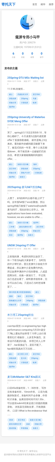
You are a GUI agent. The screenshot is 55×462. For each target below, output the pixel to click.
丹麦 (34, 99)
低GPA (35, 223)
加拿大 (22, 177)
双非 (11, 235)
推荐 (51, 4)
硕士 (11, 94)
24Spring (29, 301)
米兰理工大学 (22, 354)
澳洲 (11, 296)
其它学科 (36, 94)
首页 (34, 4)
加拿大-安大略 (22, 164)
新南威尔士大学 (15, 301)
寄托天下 (8, 4)
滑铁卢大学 (25, 173)
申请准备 (24, 428)
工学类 (11, 227)
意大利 (23, 358)
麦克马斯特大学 (25, 227)
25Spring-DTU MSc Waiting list (25, 77)
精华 (43, 4)
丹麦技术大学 (22, 94)
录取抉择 (12, 99)
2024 (11, 420)
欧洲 (34, 103)
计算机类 (24, 103)
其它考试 (21, 420)
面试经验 (12, 428)
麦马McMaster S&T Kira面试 (24, 376)
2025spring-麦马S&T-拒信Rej (24, 187)
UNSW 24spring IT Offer (21, 245)
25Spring (24, 99)
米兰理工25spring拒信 (20, 314)
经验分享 (12, 103)
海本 (35, 164)
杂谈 (28, 424)
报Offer (12, 107)
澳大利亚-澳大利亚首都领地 (20, 292)
